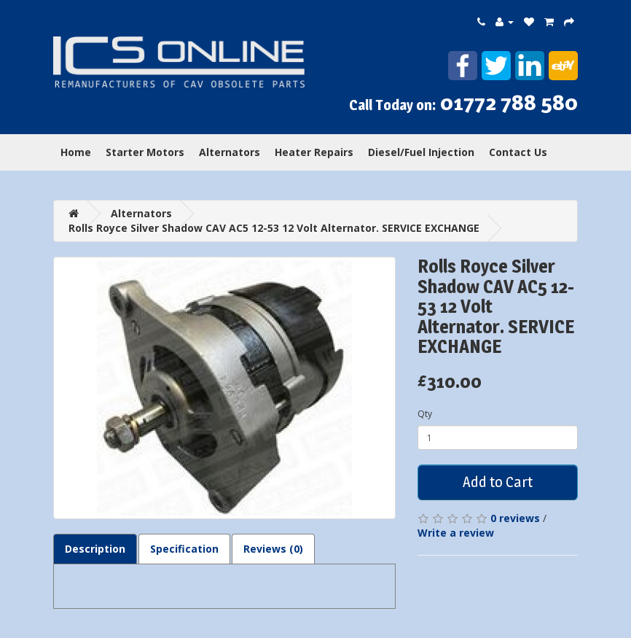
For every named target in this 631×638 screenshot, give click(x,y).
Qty (425, 414)
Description (95, 549)
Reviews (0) (273, 549)
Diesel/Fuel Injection (421, 152)
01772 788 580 (509, 102)
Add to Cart (498, 482)
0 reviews (515, 518)
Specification (184, 549)
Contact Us (518, 152)
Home (75, 152)
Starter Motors (145, 152)
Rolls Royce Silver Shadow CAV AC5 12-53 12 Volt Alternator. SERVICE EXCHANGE (273, 228)
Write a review (456, 533)
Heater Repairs (314, 152)
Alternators (229, 152)
